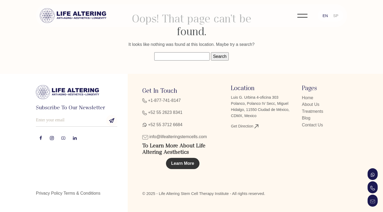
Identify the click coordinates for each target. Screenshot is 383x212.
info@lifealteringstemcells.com (174, 136)
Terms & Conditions (82, 193)
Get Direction (245, 126)
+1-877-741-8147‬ (161, 100)
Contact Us (312, 125)
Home (307, 97)
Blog (306, 118)
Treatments (312, 111)
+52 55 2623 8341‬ (162, 112)
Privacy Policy (49, 193)
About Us (310, 104)
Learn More (182, 163)
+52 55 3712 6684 (162, 124)
